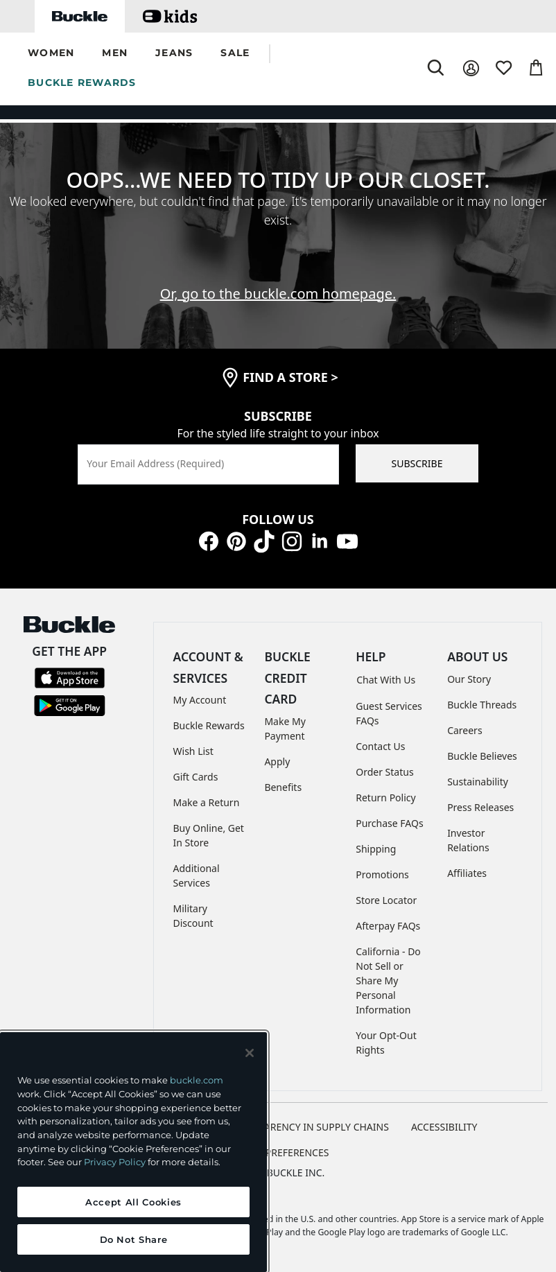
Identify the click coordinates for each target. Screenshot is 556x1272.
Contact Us (380, 746)
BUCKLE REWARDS (82, 82)
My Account (200, 699)
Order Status (384, 771)
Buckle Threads (481, 704)
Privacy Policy (115, 1161)
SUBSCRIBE (417, 463)
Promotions (382, 874)
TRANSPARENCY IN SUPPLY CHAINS (308, 1126)
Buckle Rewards (209, 725)
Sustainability (477, 781)
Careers (464, 730)
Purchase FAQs (389, 823)
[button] (51, 54)
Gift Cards (195, 776)
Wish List (193, 751)
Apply (277, 761)
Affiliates (467, 873)
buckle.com (196, 1080)
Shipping (376, 848)
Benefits (283, 787)
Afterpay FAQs (388, 925)
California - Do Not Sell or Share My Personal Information (388, 980)
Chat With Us (385, 679)
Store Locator (386, 900)
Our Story (469, 679)
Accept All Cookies (133, 1202)
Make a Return (206, 802)
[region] (133, 1152)
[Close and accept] (249, 1053)
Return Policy (385, 797)
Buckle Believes (482, 756)
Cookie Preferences (278, 1152)
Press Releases (480, 807)
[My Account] (471, 68)
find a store (290, 377)
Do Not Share (134, 1239)
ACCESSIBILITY (444, 1126)
